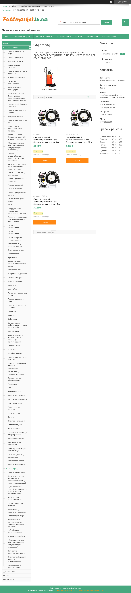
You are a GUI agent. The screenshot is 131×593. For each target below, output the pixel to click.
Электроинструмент (16, 421)
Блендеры (12, 285)
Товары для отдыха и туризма (17, 111)
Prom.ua (77, 588)
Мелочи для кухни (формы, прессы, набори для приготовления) (15, 338)
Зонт (10, 205)
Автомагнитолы (14, 428)
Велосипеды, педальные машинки (17, 510)
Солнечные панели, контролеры (16, 174)
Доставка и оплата (44, 36)
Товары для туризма (16, 472)
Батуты (11, 417)
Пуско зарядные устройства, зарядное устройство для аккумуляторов (17, 490)
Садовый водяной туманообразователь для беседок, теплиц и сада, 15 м (46, 201)
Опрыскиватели (49, 89)
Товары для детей (15, 185)
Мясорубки (12, 289)
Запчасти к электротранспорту (16, 552)
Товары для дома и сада (16, 52)
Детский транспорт (16, 516)
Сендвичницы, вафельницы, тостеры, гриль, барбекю (17, 325)
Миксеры (12, 315)
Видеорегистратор (16, 438)
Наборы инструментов (17, 399)
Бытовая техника (15, 61)
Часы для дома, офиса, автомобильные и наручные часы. (17, 166)
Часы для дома (14, 413)
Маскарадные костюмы (14, 66)
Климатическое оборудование (14, 379)
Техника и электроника (13, 82)
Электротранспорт (16, 250)
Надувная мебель (15, 116)
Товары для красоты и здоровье (17, 72)
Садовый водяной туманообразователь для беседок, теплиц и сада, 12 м (79, 139)
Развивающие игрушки (14, 408)
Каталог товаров (22, 36)
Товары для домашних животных (17, 180)
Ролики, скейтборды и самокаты (17, 105)
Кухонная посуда (15, 277)
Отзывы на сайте (63, 36)
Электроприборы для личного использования (17, 365)
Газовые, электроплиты (14, 226)
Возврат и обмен (109, 36)
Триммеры (12, 384)
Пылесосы (12, 311)
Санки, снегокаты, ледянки (15, 504)
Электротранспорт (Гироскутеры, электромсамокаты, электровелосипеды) (17, 97)
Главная (7, 36)
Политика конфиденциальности (90, 590)
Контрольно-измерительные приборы (15, 128)
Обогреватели (14, 254)
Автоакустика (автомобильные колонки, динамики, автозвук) (16, 523)
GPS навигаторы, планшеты (15, 443)
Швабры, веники (15, 353)
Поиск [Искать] (106, 22)
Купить (44, 160)
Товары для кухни (15, 57)
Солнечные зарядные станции (17, 306)
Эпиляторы (12, 349)
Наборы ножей (14, 345)
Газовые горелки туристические (15, 238)
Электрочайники (15, 281)
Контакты (79, 36)
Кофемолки (12, 319)
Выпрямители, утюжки (17, 273)
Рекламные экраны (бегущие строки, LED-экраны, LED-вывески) (17, 136)
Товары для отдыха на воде (17, 121)
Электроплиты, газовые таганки (15, 245)
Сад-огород (13, 468)
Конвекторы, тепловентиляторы (16, 373)
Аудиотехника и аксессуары (15, 88)
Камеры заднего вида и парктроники (17, 433)
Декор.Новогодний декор (16, 200)
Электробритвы (15, 270)
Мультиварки (13, 331)
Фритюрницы (13, 257)
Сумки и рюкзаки (15, 189)
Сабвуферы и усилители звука (15, 531)
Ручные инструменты (17, 395)
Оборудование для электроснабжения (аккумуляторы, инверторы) (16, 146)
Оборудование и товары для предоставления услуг (17, 210)
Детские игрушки (15, 403)
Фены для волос (14, 391)
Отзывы (6, 575)
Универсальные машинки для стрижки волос (17, 263)
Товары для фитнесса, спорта (17, 193)
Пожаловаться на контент (65, 590)
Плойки (11, 388)
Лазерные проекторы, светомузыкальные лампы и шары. (17, 219)
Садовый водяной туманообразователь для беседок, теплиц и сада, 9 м (46, 139)
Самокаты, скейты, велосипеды (16, 455)
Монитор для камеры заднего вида (17, 449)
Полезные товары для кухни (17, 294)
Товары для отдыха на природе (17, 358)
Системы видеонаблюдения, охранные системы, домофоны (16, 157)
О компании (92, 36)
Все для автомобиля (16, 77)
